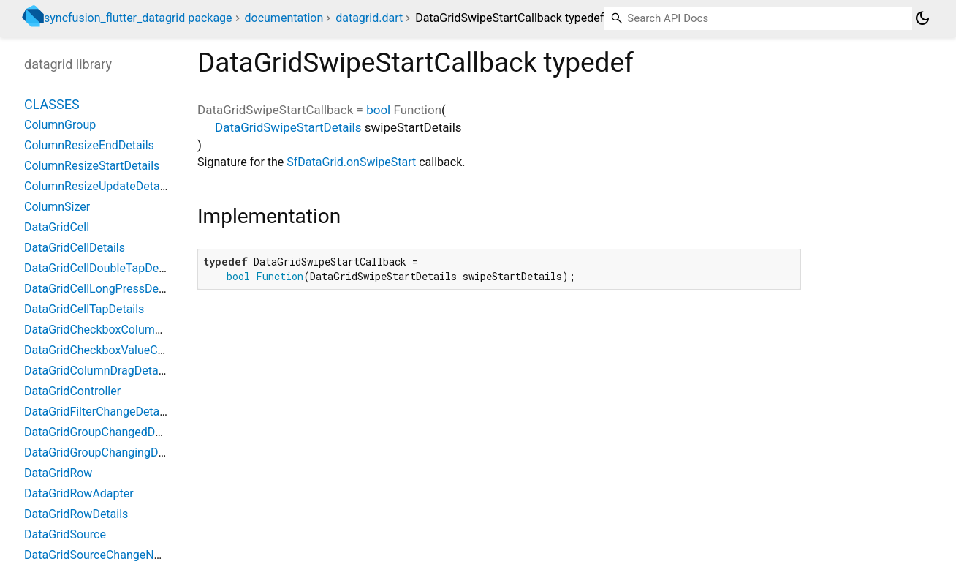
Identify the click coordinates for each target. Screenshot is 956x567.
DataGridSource (65, 534)
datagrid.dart (369, 18)
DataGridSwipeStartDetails (288, 127)
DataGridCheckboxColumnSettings (114, 330)
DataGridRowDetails (76, 514)
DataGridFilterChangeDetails (97, 411)
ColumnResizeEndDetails (89, 145)
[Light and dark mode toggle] (922, 18)
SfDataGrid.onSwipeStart (351, 162)
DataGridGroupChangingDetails (105, 452)
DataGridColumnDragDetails (97, 371)
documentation (284, 18)
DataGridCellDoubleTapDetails (102, 268)
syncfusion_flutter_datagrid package (138, 18)
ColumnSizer (57, 207)
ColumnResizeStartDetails (91, 166)
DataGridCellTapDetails (84, 309)
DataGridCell (56, 227)
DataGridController (72, 391)
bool (378, 109)
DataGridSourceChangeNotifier (104, 555)
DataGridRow (58, 473)
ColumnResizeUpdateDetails (98, 186)
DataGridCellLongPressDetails (102, 289)
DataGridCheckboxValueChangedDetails (128, 350)
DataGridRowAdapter (79, 493)
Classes (52, 104)
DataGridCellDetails (74, 248)
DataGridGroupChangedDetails (103, 432)
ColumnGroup (60, 125)
